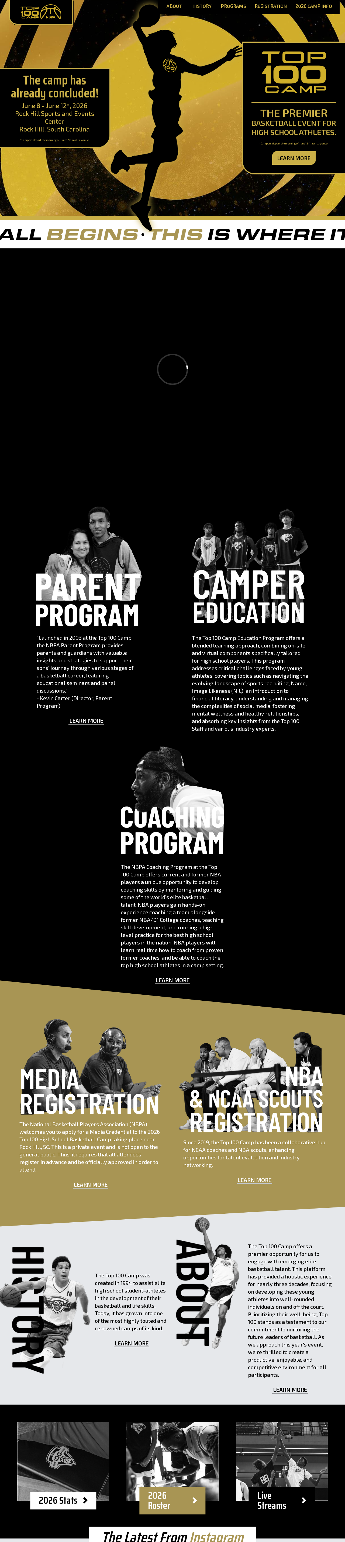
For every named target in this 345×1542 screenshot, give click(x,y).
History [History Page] (202, 6)
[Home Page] (41, 12)
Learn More (293, 158)
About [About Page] (174, 6)
